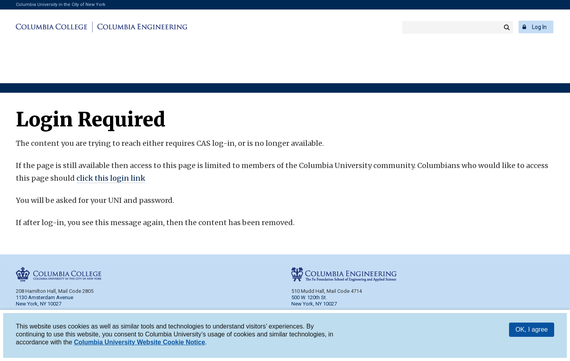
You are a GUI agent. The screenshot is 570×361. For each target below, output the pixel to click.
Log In (539, 27)
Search (506, 27)
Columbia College (53, 26)
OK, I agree (531, 330)
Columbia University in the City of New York (60, 4)
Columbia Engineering (141, 26)
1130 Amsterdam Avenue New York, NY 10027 (44, 300)
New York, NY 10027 (314, 304)
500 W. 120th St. (309, 297)
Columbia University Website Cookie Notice (139, 343)
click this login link (110, 178)
